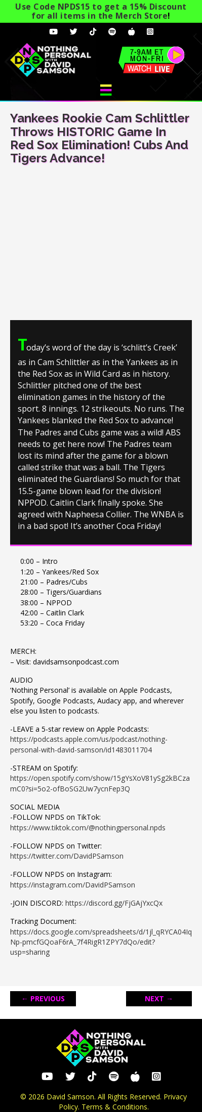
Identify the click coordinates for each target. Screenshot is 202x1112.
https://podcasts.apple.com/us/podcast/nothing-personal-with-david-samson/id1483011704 (89, 744)
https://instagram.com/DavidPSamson (72, 884)
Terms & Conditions (114, 1106)
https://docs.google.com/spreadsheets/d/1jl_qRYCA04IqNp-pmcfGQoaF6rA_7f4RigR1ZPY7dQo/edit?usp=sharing (101, 942)
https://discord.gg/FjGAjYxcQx (114, 903)
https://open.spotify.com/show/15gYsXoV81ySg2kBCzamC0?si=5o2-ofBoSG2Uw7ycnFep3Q (100, 783)
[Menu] (105, 90)
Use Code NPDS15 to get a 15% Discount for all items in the (101, 11)
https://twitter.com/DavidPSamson (67, 856)
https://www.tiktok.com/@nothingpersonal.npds (88, 827)
